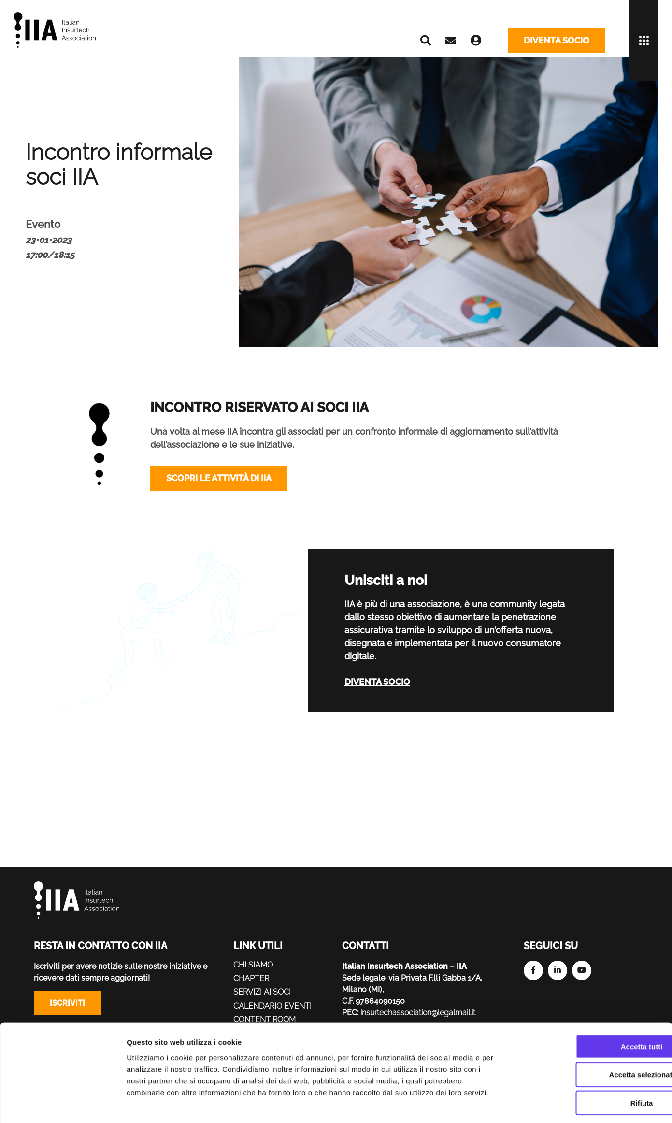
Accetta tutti (592, 1004)
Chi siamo (253, 964)
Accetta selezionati (591, 1033)
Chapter (251, 978)
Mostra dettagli (508, 1104)
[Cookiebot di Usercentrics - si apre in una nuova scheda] (62, 1104)
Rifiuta (591, 1061)
